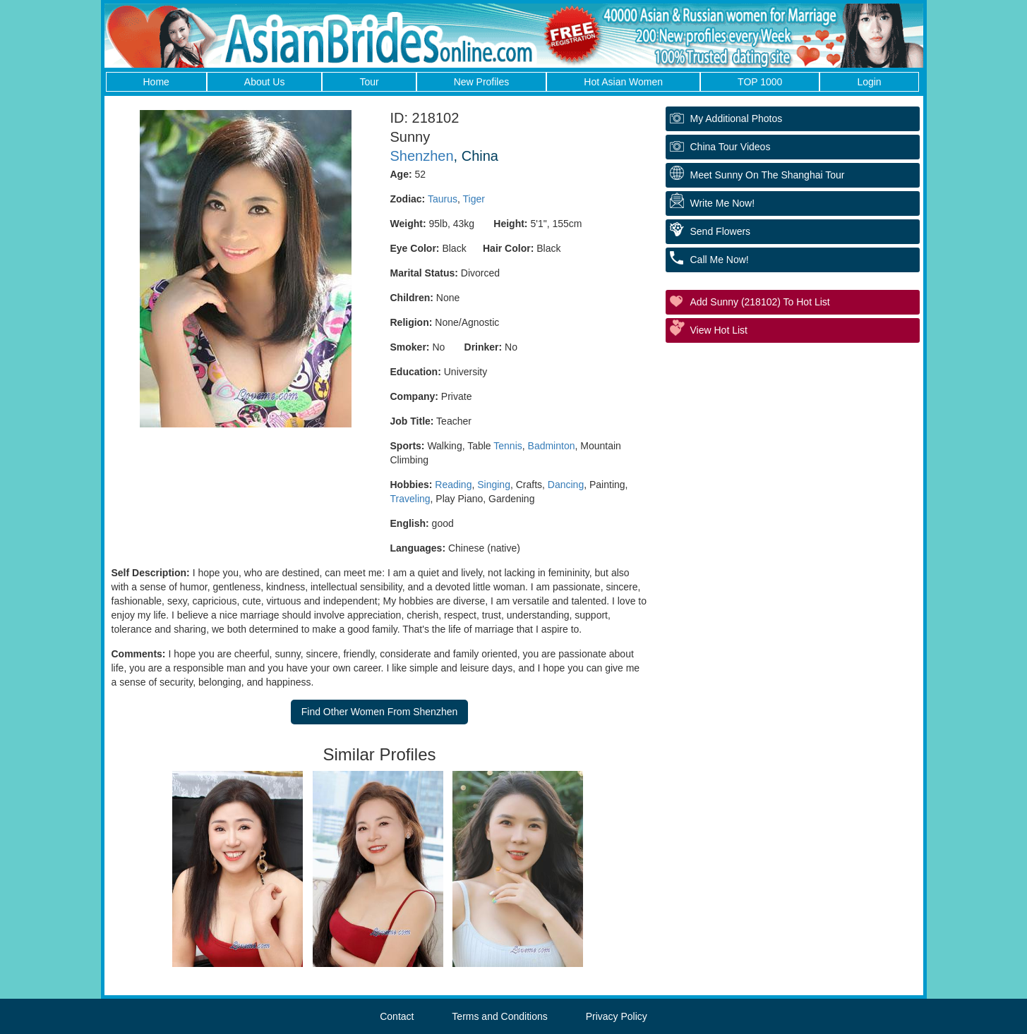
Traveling (410, 498)
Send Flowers (720, 231)
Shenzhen (422, 156)
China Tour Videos (730, 146)
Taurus (442, 199)
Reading (453, 484)
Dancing (566, 484)
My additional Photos (736, 118)
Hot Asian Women (623, 81)
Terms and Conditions (499, 1016)
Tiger (473, 199)
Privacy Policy (616, 1016)
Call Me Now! (719, 259)
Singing (493, 484)
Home (156, 81)
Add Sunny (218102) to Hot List (760, 302)
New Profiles (482, 81)
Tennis (507, 445)
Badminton (551, 445)
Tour (368, 81)
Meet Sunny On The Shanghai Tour (767, 175)
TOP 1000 (760, 81)
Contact (397, 1016)
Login (869, 81)
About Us (264, 81)
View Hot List (718, 330)
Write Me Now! (722, 203)
